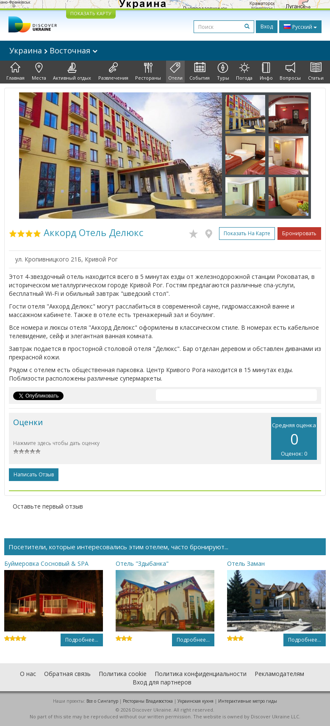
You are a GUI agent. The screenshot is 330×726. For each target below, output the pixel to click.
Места (39, 71)
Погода (244, 71)
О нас (28, 674)
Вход (267, 26)
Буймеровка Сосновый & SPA (46, 563)
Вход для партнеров (162, 682)
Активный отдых (72, 71)
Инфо (266, 71)
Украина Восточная (53, 50)
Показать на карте (247, 233)
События (199, 71)
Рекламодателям (279, 674)
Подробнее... (81, 639)
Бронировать (299, 233)
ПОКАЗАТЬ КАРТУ (90, 13)
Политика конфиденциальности (201, 674)
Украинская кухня (195, 701)
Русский (300, 27)
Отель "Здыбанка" (142, 563)
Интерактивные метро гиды (247, 701)
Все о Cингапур (102, 701)
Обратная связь (67, 674)
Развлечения (113, 71)
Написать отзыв (34, 474)
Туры (223, 71)
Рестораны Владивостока (148, 701)
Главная (15, 71)
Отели (175, 71)
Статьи (316, 71)
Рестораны (148, 71)
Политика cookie (123, 674)
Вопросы (290, 71)
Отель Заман (246, 563)
